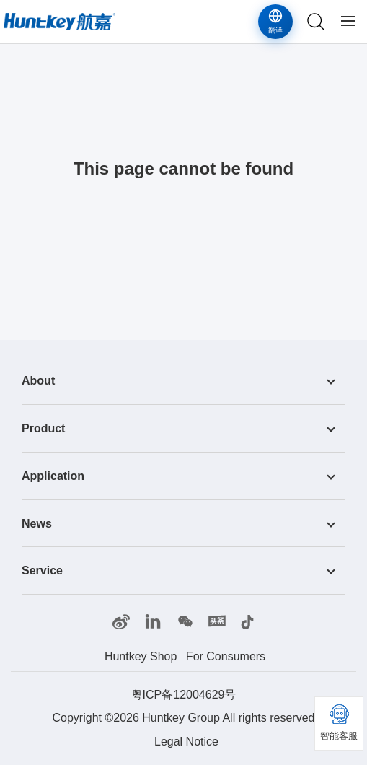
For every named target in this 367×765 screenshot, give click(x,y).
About (38, 381)
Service (42, 570)
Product (43, 428)
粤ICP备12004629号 (183, 694)
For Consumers (225, 656)
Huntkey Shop (141, 656)
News (37, 523)
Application (53, 476)
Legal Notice (186, 741)
